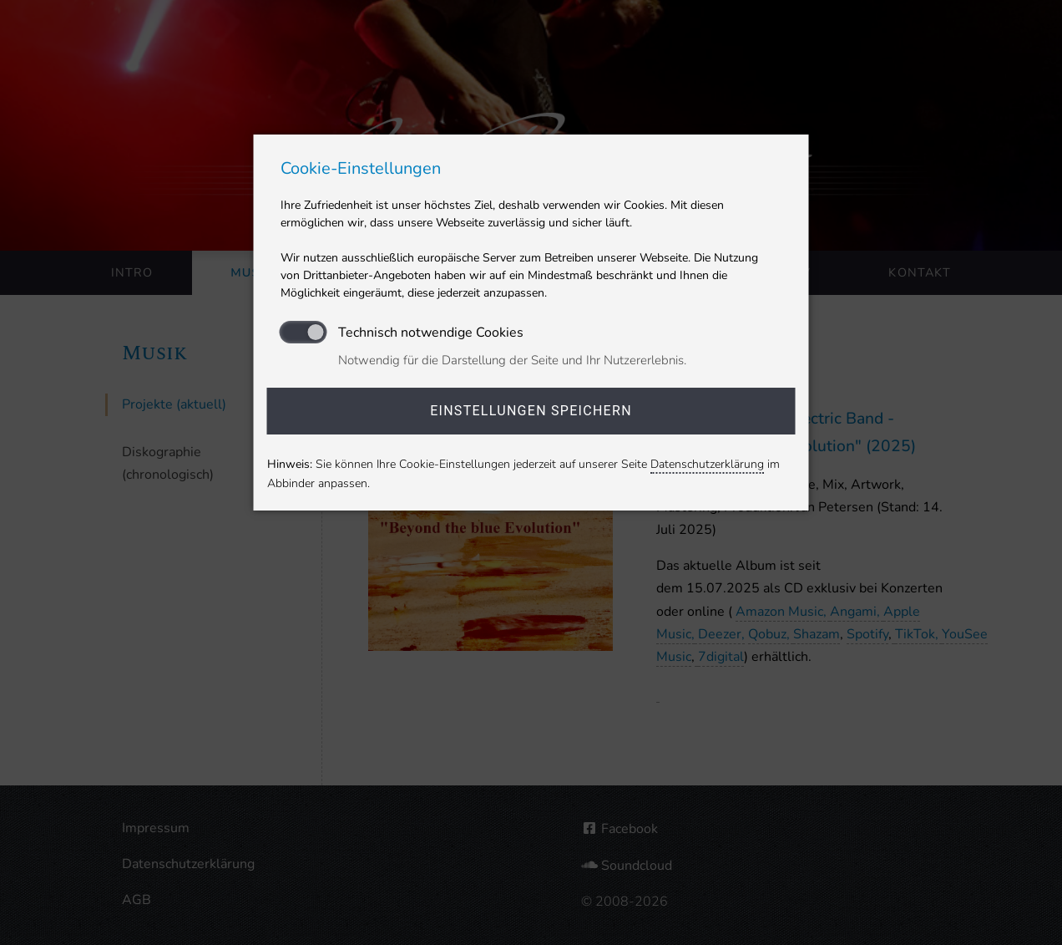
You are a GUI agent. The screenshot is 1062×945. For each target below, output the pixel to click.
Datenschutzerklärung (707, 464)
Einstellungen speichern (531, 411)
